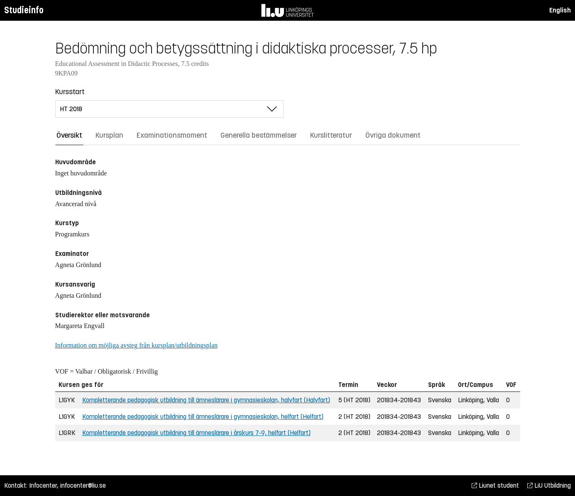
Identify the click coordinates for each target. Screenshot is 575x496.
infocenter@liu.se (83, 485)
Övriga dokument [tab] (393, 135)
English (560, 10)
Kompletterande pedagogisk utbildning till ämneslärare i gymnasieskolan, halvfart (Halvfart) (206, 400)
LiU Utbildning (549, 485)
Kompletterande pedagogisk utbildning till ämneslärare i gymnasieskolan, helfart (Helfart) (202, 417)
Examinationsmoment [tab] (172, 135)
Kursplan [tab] (109, 135)
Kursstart (70, 91)
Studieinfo (24, 10)
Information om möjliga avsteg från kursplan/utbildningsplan (136, 345)
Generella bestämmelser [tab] (258, 135)
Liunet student (495, 485)
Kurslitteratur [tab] (331, 135)
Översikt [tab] (69, 135)
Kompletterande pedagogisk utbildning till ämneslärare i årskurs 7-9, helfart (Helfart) (196, 433)
